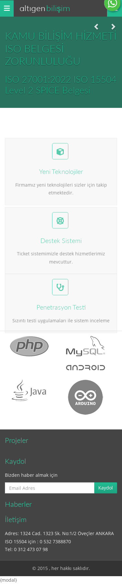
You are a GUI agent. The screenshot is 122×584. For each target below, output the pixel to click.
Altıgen (45, 8)
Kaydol (105, 488)
